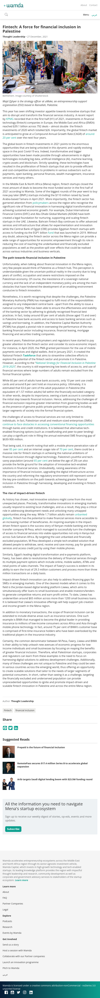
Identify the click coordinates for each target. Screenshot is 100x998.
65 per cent (40, 460)
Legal (5, 909)
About (84, 5)
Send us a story (11, 944)
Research (7, 927)
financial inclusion (25, 710)
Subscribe (13, 829)
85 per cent (16, 449)
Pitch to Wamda (11, 968)
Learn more (21, 880)
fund (51, 232)
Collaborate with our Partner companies (24, 956)
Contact (93, 5)
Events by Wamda (12, 932)
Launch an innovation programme (21, 962)
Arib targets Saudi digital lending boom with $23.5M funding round (55, 779)
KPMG (9, 119)
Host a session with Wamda (17, 950)
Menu (86, 14)
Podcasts (7, 921)
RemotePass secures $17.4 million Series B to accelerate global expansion (52, 765)
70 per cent (66, 449)
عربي (94, 14)
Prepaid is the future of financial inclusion (41, 747)
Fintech (8, 710)
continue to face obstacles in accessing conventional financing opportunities (48, 424)
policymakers (40, 203)
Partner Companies (13, 903)
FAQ (5, 897)
